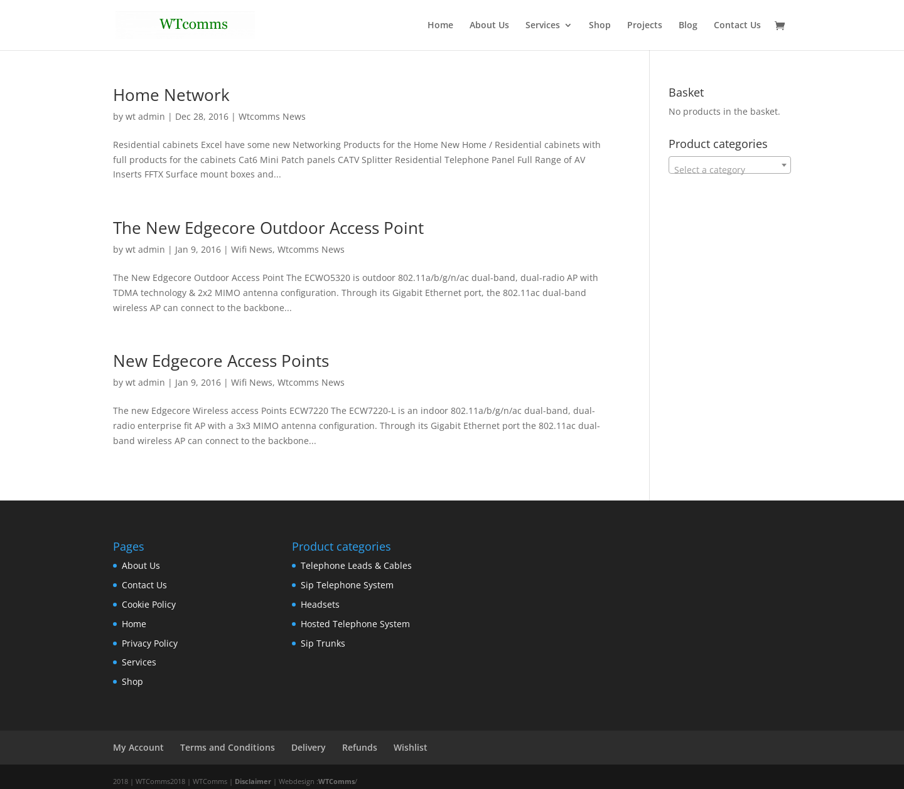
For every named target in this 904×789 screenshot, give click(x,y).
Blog (688, 26)
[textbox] (729, 170)
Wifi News (251, 249)
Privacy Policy (150, 643)
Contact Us (737, 26)
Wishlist (411, 747)
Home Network (171, 94)
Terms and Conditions (227, 747)
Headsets (320, 604)
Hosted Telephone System (355, 624)
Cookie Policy (149, 604)
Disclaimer (253, 781)
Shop (600, 26)
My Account (138, 747)
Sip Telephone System (347, 585)
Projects (644, 26)
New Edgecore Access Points (221, 360)
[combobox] (730, 165)
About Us (489, 26)
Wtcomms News (272, 116)
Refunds (359, 747)
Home (440, 26)
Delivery (308, 747)
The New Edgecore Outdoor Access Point (268, 227)
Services (542, 26)
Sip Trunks (323, 643)
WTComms (336, 781)
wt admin (145, 116)
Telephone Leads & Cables (356, 565)
